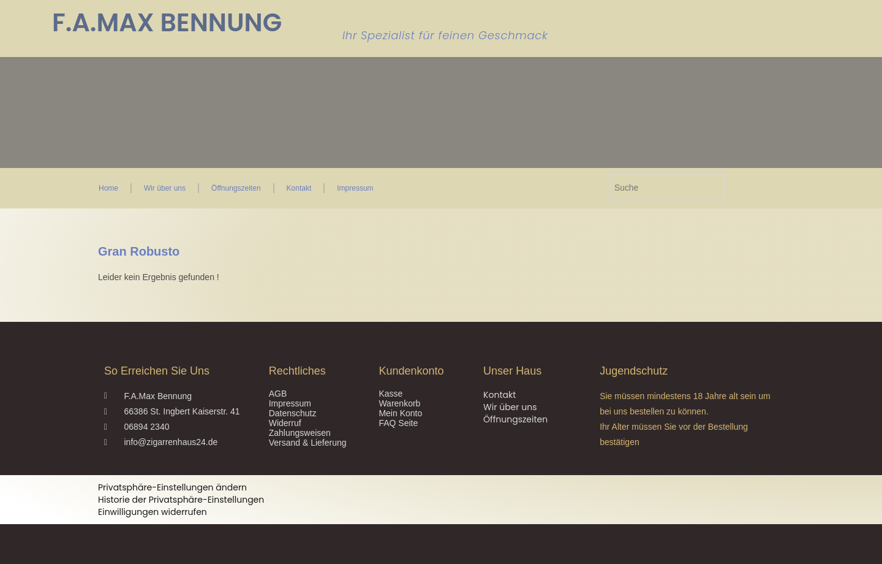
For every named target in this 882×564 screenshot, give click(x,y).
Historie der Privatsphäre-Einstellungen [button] (181, 500)
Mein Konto (400, 413)
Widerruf (285, 423)
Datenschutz (293, 413)
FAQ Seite (398, 423)
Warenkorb (399, 403)
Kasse (390, 393)
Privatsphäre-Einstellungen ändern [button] (172, 487)
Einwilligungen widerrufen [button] (152, 512)
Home (108, 188)
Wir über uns (165, 188)
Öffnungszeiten (236, 188)
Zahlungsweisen (300, 433)
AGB (278, 393)
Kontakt (299, 188)
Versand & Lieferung (308, 443)
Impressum (355, 188)
